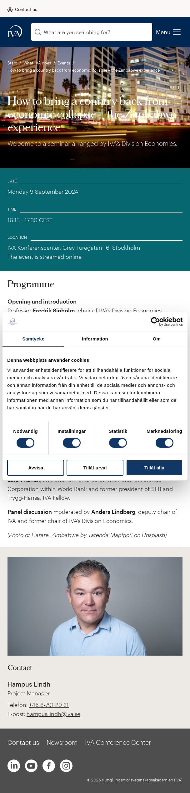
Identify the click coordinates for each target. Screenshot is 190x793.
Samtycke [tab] (33, 338)
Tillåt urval (95, 467)
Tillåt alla (154, 467)
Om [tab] (157, 338)
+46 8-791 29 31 (49, 704)
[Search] (38, 32)
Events (64, 62)
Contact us (26, 9)
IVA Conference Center (118, 742)
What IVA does (37, 62)
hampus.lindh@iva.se (53, 713)
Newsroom (62, 742)
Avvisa (35, 467)
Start (12, 62)
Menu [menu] (168, 32)
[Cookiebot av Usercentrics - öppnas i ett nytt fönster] (155, 321)
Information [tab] (95, 338)
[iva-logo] (15, 31)
